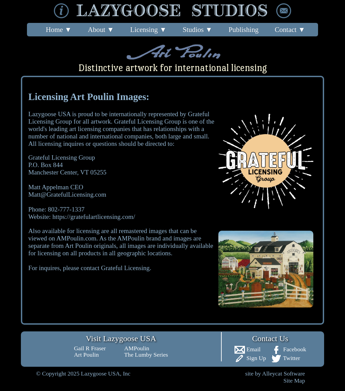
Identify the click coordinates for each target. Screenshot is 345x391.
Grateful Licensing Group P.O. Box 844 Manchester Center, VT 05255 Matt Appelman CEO (67, 172)
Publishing (243, 29)
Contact (290, 30)
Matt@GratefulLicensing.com (67, 194)
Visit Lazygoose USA (121, 338)
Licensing (148, 30)
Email (247, 349)
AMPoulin (136, 348)
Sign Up (250, 358)
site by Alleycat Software (275, 373)
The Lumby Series (146, 354)
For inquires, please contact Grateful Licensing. (89, 267)
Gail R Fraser (90, 348)
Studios (197, 30)
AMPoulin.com (76, 238)
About (101, 30)
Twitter (285, 358)
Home (59, 30)
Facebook (288, 349)
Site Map (294, 380)
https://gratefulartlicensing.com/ (93, 216)
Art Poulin (86, 354)
